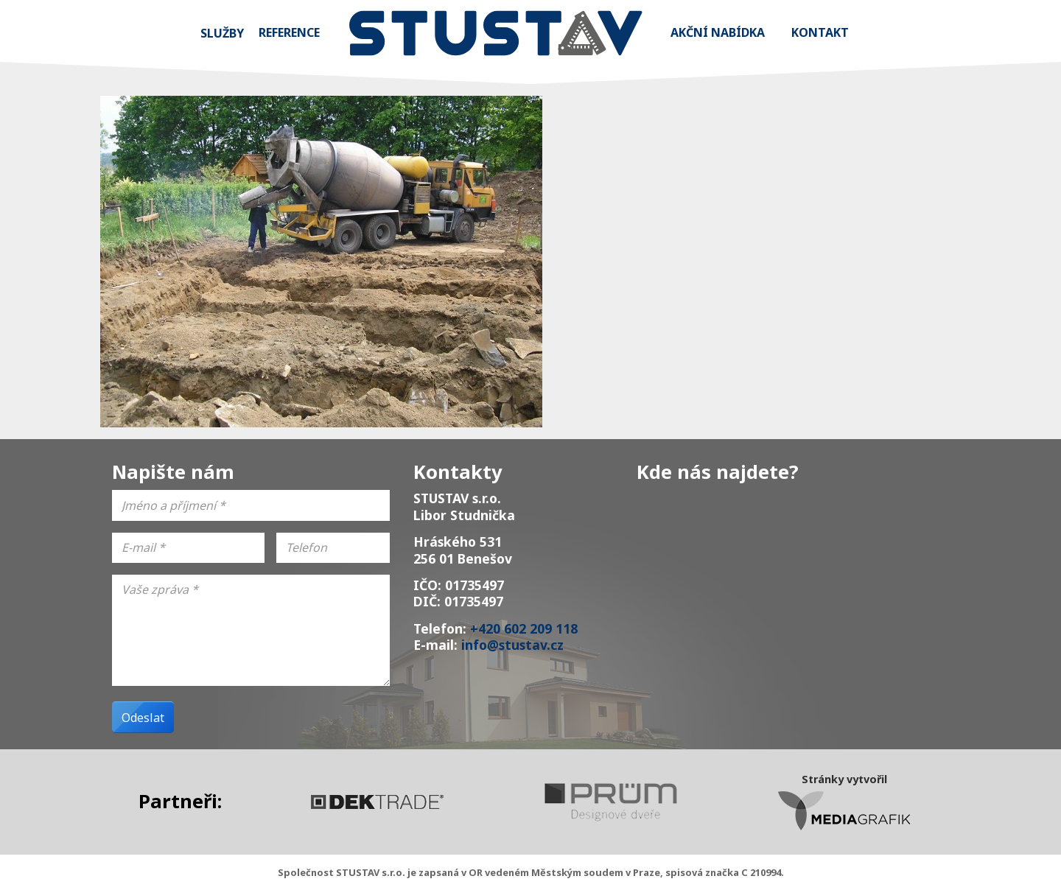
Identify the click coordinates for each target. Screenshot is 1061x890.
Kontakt (820, 32)
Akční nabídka (717, 32)
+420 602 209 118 (524, 628)
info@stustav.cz (512, 645)
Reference (289, 32)
